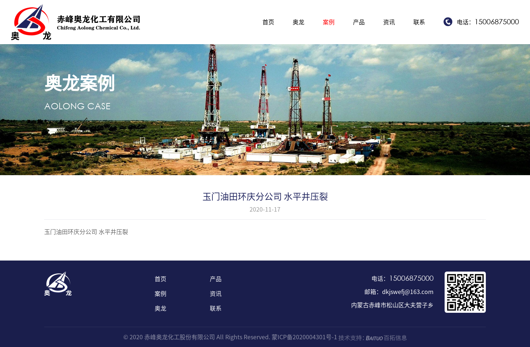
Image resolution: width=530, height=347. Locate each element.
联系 (419, 22)
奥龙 (298, 22)
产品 (359, 22)
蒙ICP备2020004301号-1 (304, 337)
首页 (268, 22)
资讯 (389, 22)
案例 (329, 22)
